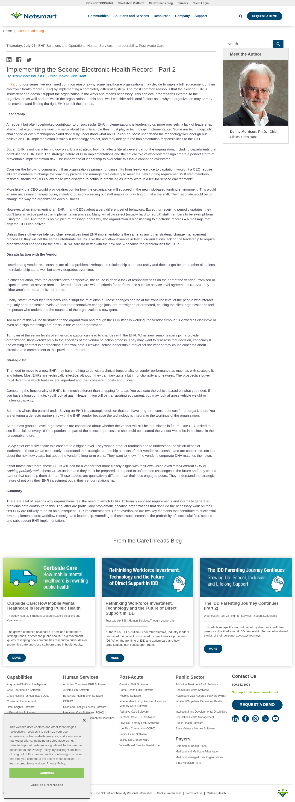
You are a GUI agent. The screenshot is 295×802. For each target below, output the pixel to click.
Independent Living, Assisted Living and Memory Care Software (143, 704)
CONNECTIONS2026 (99, 3)
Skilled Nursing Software (134, 739)
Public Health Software (189, 723)
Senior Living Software (133, 734)
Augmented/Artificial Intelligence (26, 684)
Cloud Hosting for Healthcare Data (28, 695)
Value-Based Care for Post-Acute (139, 745)
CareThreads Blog (161, 3)
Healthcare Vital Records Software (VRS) (201, 695)
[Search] (248, 44)
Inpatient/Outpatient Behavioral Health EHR (199, 704)
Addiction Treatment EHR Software (84, 684)
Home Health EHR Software (136, 690)
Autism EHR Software (76, 690)
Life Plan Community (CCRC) (137, 728)
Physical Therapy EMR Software (139, 723)
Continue (47, 773)
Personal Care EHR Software (137, 717)
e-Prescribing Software (21, 712)
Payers (183, 738)
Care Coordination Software (24, 690)
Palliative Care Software (134, 711)
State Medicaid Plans (188, 762)
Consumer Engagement (21, 701)
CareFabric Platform (131, 3)
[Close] (84, 720)
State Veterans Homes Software (195, 728)
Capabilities (19, 677)
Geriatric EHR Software (133, 684)
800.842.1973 (241, 684)
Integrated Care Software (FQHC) (83, 712)
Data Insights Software (21, 707)
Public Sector (190, 677)
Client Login (201, 3)
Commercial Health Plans (191, 746)
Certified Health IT (218, 793)
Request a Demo (264, 16)
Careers (183, 3)
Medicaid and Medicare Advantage (197, 751)
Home (7, 31)
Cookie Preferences (169, 793)
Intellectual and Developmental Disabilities (201, 711)
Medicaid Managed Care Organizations (199, 757)
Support (201, 16)
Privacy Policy (41, 750)
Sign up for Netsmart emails (252, 692)
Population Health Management (195, 717)
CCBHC (68, 701)
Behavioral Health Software (192, 690)
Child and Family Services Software (84, 707)
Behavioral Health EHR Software (83, 695)
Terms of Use (194, 793)
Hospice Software (130, 695)
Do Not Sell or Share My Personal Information (124, 793)
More (16, 657)
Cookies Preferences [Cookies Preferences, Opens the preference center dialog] (46, 785)
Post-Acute (131, 677)
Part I (14, 84)
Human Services (80, 677)
